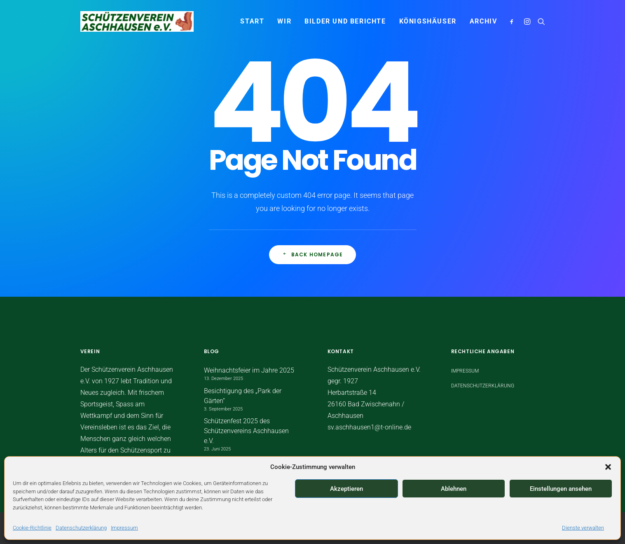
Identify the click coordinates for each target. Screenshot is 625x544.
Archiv (483, 21)
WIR (284, 21)
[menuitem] (252, 21)
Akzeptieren (346, 488)
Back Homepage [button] (312, 254)
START (252, 21)
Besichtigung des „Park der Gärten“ (242, 396)
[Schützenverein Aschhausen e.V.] (137, 21)
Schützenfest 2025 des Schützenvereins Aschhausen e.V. (246, 431)
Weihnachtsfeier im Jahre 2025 (249, 370)
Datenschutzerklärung (81, 528)
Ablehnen (453, 488)
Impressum (124, 528)
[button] (608, 467)
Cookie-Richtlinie (32, 528)
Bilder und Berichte (345, 21)
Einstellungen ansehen (561, 488)
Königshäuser (427, 21)
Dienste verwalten (583, 528)
